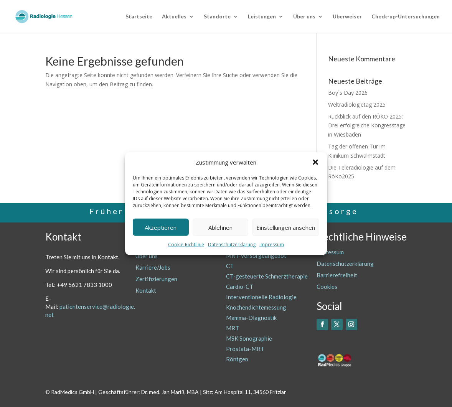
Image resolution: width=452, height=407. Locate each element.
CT (230, 265)
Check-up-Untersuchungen (405, 17)
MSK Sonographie (249, 338)
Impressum (271, 244)
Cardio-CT (239, 286)
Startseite (138, 17)
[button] (315, 162)
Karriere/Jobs (152, 267)
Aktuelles (174, 17)
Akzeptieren (161, 227)
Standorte (217, 17)
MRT (232, 328)
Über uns (304, 17)
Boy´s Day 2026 (348, 92)
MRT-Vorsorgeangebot (256, 255)
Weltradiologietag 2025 (357, 104)
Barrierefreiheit (337, 275)
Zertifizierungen (156, 278)
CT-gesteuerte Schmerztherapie (267, 276)
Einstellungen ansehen (285, 227)
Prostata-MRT (245, 348)
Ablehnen (220, 227)
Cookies (327, 286)
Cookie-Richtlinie (186, 244)
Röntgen (237, 359)
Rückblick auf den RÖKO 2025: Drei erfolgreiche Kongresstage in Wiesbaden (367, 125)
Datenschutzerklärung (232, 244)
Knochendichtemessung (256, 307)
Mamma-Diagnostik (251, 317)
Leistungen (262, 17)
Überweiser (347, 17)
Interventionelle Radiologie (261, 296)
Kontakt (145, 290)
